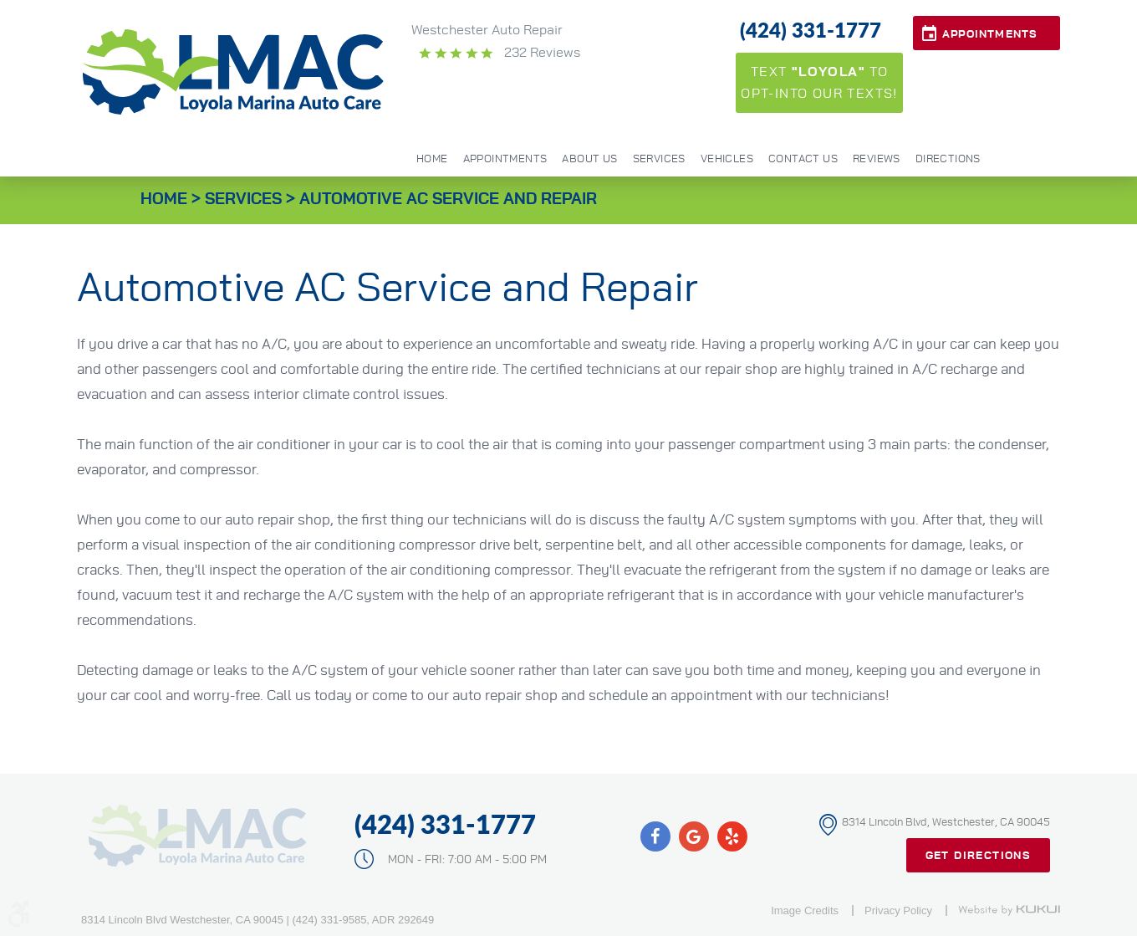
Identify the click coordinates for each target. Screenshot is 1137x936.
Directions (948, 159)
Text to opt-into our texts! (819, 82)
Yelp (732, 836)
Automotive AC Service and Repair (448, 199)
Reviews (876, 159)
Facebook (655, 836)
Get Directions (978, 856)
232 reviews (540, 52)
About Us (589, 159)
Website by (1009, 910)
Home (432, 159)
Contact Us (803, 159)
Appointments (990, 34)
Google (694, 836)
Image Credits (805, 910)
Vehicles (727, 159)
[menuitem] (432, 158)
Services (659, 159)
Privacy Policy (898, 910)
